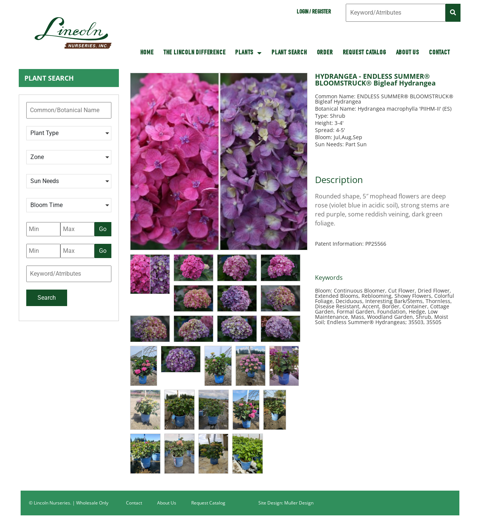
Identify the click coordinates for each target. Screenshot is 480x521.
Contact (439, 53)
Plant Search (289, 53)
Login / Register (314, 12)
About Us (407, 53)
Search (47, 297)
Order (325, 53)
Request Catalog (364, 53)
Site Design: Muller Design (286, 503)
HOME (147, 53)
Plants (248, 53)
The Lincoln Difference (195, 53)
